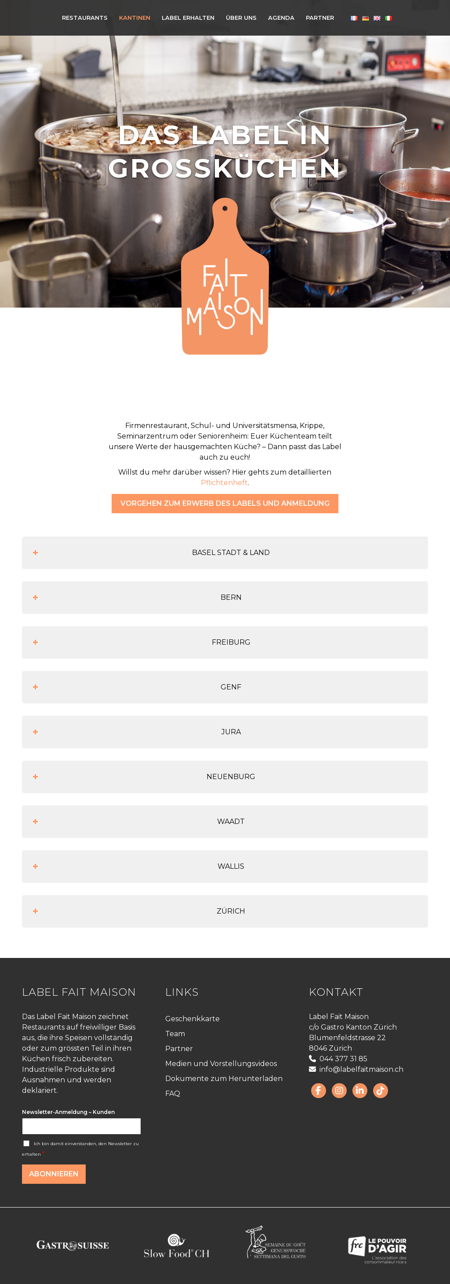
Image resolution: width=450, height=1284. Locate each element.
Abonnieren (54, 1174)
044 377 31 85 (338, 1059)
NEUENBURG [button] (143, 777)
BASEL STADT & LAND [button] (150, 552)
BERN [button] (136, 597)
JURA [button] (136, 732)
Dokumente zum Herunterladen (224, 1078)
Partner (179, 1049)
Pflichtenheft (224, 483)
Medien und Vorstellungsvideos (221, 1063)
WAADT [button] (138, 821)
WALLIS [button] (137, 866)
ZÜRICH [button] (138, 911)
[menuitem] (84, 17)
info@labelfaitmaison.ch (356, 1069)
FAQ (172, 1093)
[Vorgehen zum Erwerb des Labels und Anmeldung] (225, 503)
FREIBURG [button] (140, 642)
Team (175, 1034)
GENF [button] (136, 687)
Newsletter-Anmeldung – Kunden (68, 1112)
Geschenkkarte (192, 1019)
